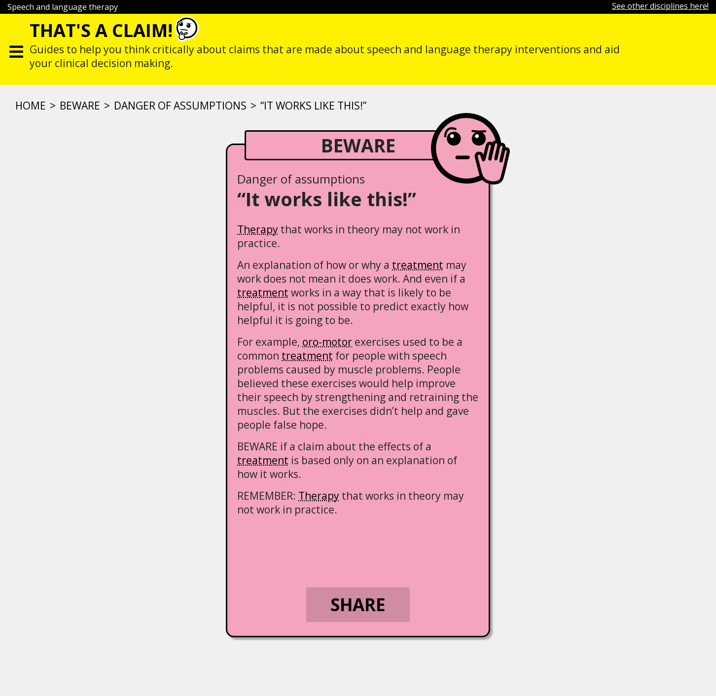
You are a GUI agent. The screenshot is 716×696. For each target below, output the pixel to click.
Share (358, 604)
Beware (80, 105)
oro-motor (327, 342)
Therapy (257, 229)
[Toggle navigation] (16, 49)
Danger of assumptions (180, 105)
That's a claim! (101, 30)
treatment (417, 265)
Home (30, 105)
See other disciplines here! (660, 5)
